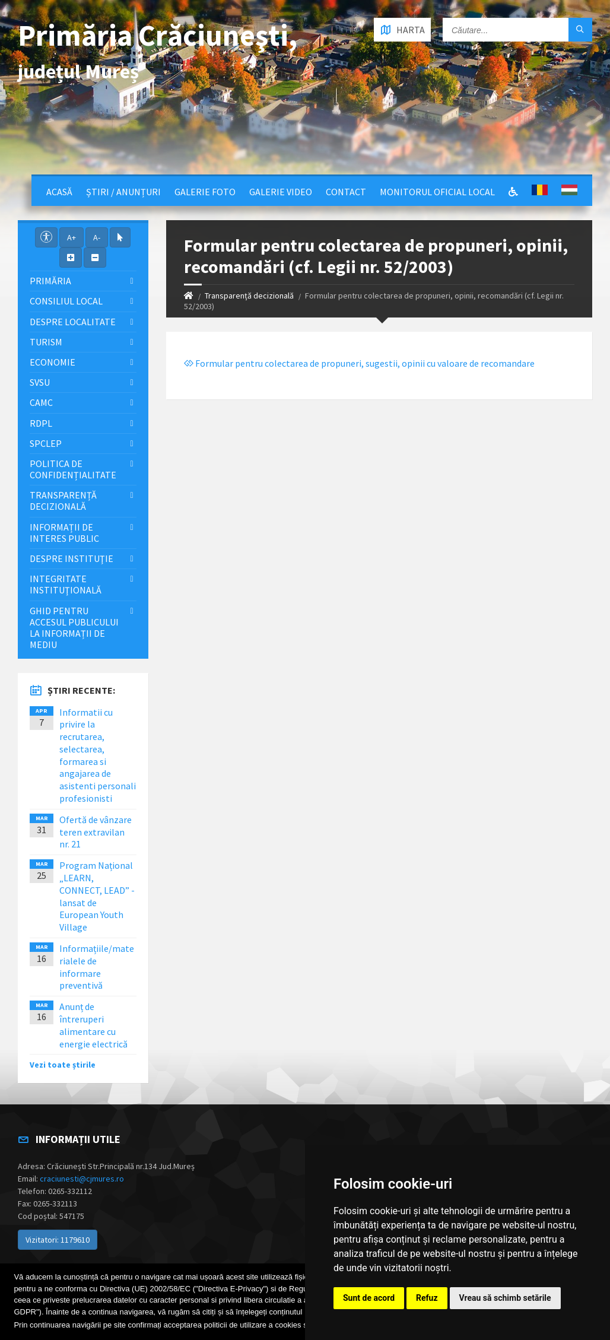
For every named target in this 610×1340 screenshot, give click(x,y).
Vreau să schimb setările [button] (505, 1298)
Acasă (59, 192)
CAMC (41, 402)
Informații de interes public (64, 532)
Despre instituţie (71, 558)
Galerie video (280, 192)
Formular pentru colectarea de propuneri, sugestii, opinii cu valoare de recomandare (359, 363)
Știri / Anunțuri (123, 192)
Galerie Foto (205, 192)
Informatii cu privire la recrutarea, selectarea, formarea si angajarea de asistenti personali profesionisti (97, 755)
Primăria (50, 281)
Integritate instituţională (65, 584)
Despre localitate (73, 322)
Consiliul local (66, 301)
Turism (46, 342)
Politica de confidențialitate (73, 469)
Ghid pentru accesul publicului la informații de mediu (74, 628)
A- (96, 237)
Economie (52, 362)
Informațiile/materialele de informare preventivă (96, 966)
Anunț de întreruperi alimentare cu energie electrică (93, 1025)
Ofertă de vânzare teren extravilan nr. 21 (95, 832)
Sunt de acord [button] (369, 1298)
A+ (71, 237)
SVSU (40, 382)
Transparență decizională (249, 295)
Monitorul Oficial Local (437, 192)
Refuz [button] (427, 1298)
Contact (346, 192)
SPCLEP (46, 443)
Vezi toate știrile (63, 1064)
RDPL (41, 423)
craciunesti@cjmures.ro (82, 1178)
